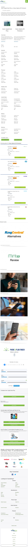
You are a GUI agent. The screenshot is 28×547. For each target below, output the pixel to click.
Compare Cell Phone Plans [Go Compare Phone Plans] (14, 422)
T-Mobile (16, 484)
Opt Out (14, 545)
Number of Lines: (14, 362)
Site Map (14, 543)
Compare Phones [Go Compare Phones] (13, 424)
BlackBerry (17, 492)
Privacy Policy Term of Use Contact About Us (14, 538)
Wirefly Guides (14, 525)
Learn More (14, 396)
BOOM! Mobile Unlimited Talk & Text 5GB (14, 207)
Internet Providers (4, 507)
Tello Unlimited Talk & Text (12, 161)
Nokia (16, 495)
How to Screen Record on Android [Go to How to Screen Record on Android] (5, 317)
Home (14, 533)
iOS (1, 521)
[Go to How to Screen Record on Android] (14, 306)
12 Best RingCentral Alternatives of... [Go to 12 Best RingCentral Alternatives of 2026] (5, 245)
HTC (1, 493)
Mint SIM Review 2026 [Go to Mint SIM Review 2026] (3, 269)
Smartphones (3, 513)
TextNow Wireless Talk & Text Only (13, 176)
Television (17, 507)
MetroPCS (2, 486)
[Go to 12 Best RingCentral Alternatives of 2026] (14, 234)
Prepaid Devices (18, 513)
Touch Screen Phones (4, 514)
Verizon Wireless (4, 482)
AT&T (16, 482)
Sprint (2, 484)
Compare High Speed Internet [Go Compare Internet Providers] (14, 444)
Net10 (16, 485)
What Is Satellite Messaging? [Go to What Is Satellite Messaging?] (4, 293)
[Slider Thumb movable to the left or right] (6, 372)
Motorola (2, 495)
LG (15, 493)
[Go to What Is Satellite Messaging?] (14, 282)
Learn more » (3, 41)
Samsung (2, 496)
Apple (2, 492)
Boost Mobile (17, 486)
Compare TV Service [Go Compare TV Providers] (14, 441)
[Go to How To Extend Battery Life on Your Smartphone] (14, 331)
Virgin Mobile (3, 485)
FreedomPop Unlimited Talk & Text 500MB (13, 192)
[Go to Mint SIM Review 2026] (14, 258)
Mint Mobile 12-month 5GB (12, 146)
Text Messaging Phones (19, 514)
